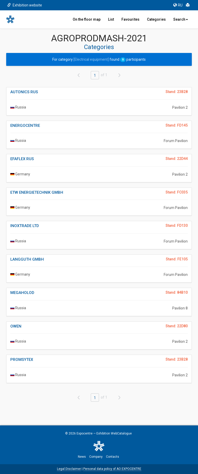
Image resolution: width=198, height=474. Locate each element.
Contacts (112, 457)
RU (178, 5)
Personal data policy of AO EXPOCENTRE (112, 469)
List (111, 19)
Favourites (130, 19)
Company (96, 457)
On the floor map (87, 19)
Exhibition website (24, 5)
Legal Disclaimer (69, 469)
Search (180, 19)
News (82, 457)
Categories (156, 19)
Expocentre (85, 433)
